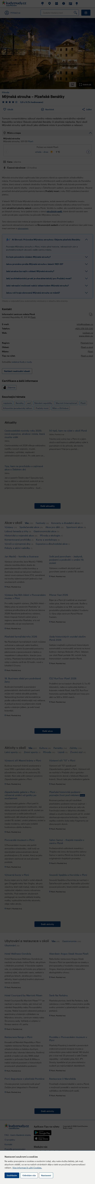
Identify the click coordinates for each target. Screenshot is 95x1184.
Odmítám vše (29, 1175)
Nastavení (46, 1175)
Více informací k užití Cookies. (27, 1167)
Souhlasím (12, 1175)
